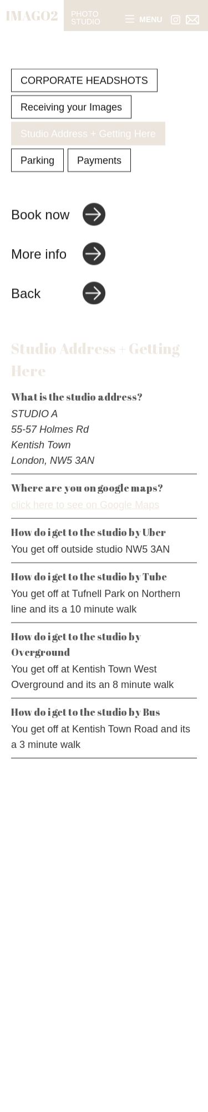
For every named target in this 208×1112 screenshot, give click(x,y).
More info (39, 254)
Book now (40, 215)
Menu (144, 19)
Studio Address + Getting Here (88, 134)
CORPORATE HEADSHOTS (84, 81)
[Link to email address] (193, 19)
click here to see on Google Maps (85, 507)
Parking (37, 160)
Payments (99, 160)
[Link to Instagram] (175, 19)
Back (25, 293)
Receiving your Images (71, 107)
